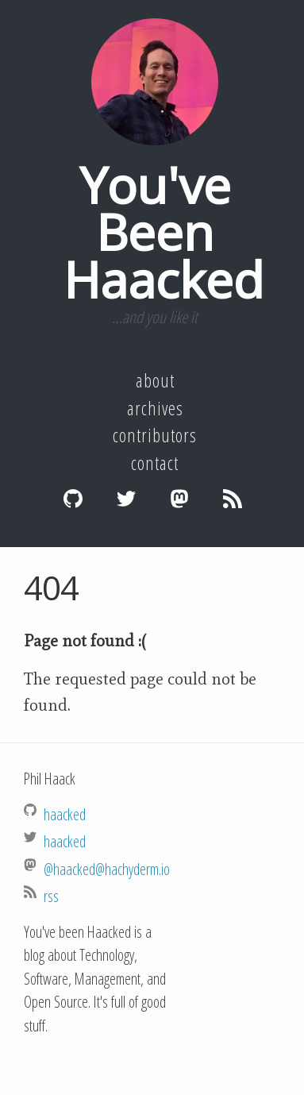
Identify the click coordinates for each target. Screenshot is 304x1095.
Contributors (155, 435)
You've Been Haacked (163, 232)
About (155, 380)
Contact (155, 463)
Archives (155, 408)
